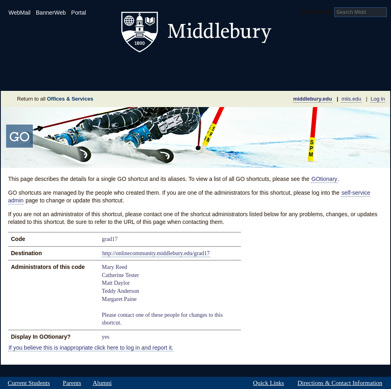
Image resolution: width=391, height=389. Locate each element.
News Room (205, 79)
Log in (378, 99)
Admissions (29, 66)
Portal (78, 12)
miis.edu (351, 99)
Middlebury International (337, 66)
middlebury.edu (312, 99)
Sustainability (111, 79)
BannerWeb (51, 12)
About (41, 79)
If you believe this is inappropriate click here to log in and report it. (91, 347)
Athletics (215, 66)
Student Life (156, 66)
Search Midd (317, 12)
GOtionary (324, 179)
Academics (92, 66)
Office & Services (350, 79)
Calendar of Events (272, 79)
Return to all (55, 99)
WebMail (19, 12)
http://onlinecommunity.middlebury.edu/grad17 (156, 253)
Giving (160, 79)
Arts (261, 66)
